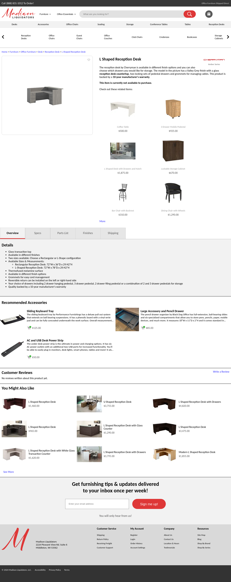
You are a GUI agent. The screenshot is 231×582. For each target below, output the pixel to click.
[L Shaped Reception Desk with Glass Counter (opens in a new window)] (89, 436)
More (102, 221)
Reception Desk (52, 51)
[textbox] (97, 504)
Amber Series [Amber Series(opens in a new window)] (214, 64)
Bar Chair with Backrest (123, 210)
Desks (14, 24)
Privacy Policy (55, 570)
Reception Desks (216, 24)
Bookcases (192, 37)
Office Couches (108, 37)
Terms (67, 570)
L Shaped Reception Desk (73, 51)
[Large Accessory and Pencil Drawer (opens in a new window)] (127, 330)
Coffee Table (123, 127)
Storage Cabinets (219, 37)
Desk (40, 51)
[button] (190, 14)
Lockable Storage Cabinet (173, 169)
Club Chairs (137, 37)
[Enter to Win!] (209, 16)
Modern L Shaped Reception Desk (197, 452)
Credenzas (164, 37)
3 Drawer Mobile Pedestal (173, 127)
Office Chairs (72, 24)
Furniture (14, 51)
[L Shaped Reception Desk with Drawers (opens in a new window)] (164, 409)
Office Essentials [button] (66, 14)
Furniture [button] (45, 14)
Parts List (62, 233)
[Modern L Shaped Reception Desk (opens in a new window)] (164, 461)
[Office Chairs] (40, 43)
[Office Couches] (95, 43)
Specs (37, 233)
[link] (225, 14)
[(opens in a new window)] (214, 60)
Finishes (88, 233)
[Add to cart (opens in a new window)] (34, 327)
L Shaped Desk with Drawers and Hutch (122, 169)
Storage (130, 24)
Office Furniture (28, 51)
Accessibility (40, 570)
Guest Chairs (79, 37)
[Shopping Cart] (225, 14)
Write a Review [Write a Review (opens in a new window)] (221, 371)
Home (4, 51)
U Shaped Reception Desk (117, 401)
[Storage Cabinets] (206, 43)
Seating (101, 24)
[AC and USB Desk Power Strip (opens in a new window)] (12, 356)
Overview (12, 233)
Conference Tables (159, 24)
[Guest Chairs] (68, 43)
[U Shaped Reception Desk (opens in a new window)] (89, 411)
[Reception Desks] (12, 43)
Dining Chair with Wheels (173, 210)
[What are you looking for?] (133, 14)
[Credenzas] (151, 43)
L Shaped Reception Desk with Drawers (200, 401)
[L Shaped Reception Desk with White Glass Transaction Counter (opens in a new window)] (14, 460)
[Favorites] (217, 16)
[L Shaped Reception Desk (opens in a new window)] (14, 409)
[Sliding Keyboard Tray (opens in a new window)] (12, 323)
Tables (188, 24)
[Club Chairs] (123, 43)
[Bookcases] (178, 43)
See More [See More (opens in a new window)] (8, 471)
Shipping (113, 233)
